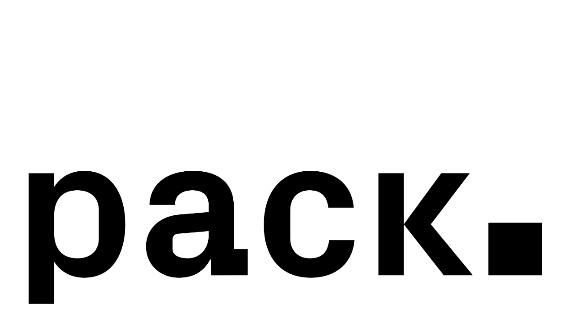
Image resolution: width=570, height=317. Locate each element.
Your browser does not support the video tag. (285, 158)
